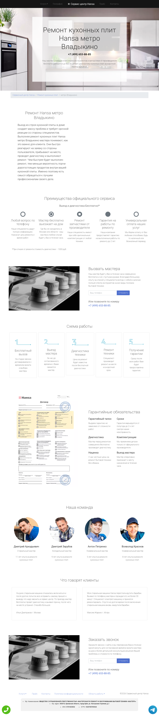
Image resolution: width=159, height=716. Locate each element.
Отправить (123, 293)
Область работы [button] (96, 694)
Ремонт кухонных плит (47, 95)
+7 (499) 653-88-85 (79, 54)
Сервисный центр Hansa (24, 95)
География (57, 4)
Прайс (102, 4)
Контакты (114, 4)
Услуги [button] (43, 4)
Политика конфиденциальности (68, 694)
